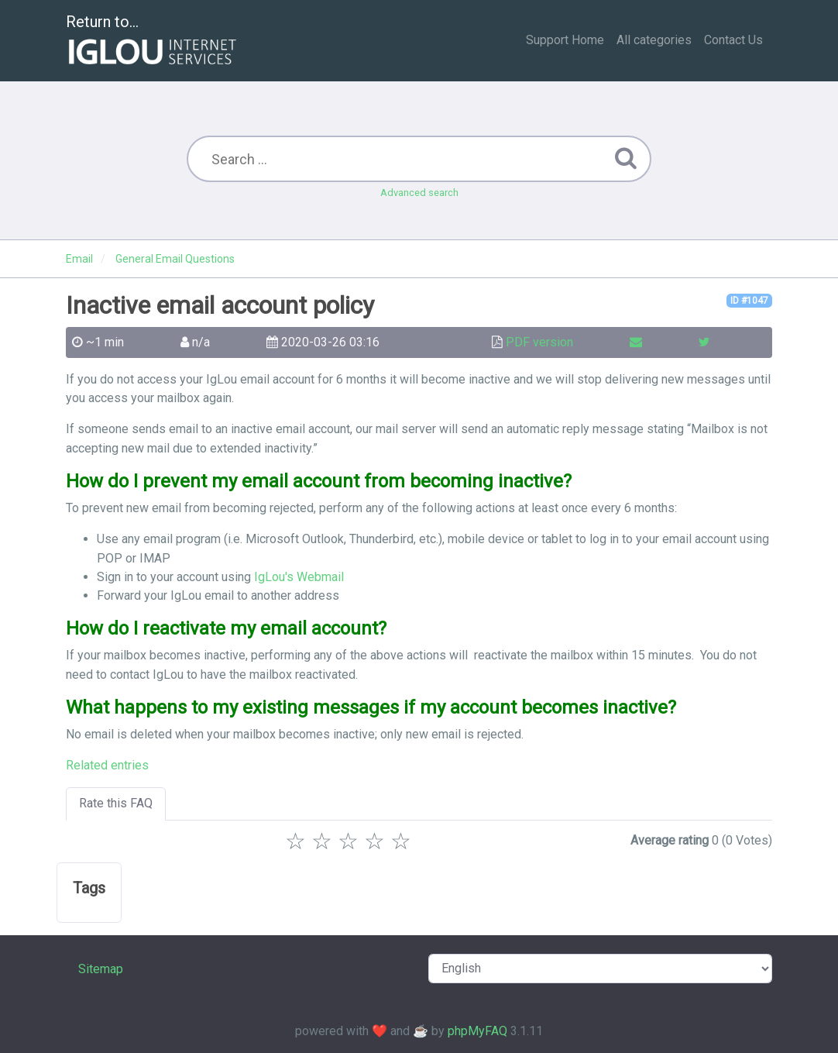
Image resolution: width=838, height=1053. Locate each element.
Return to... (153, 41)
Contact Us (733, 40)
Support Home (565, 40)
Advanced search (419, 192)
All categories (654, 40)
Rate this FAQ (116, 803)
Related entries (107, 765)
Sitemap (100, 969)
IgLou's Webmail (299, 577)
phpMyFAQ (477, 1031)
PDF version (539, 342)
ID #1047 (749, 300)
